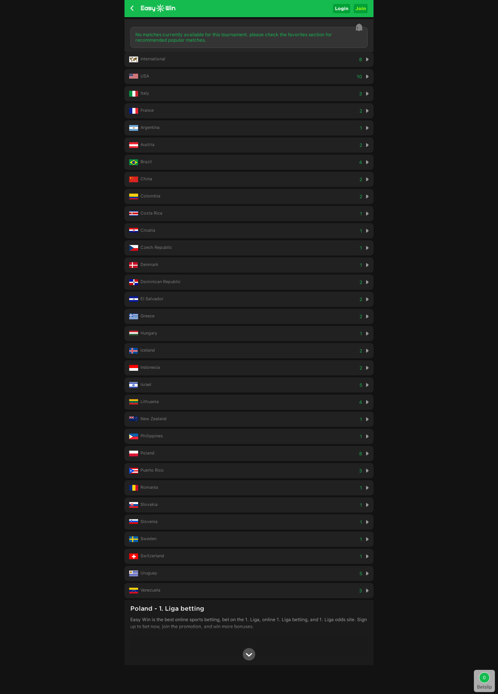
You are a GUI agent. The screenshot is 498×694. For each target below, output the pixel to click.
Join (361, 8)
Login (341, 8)
